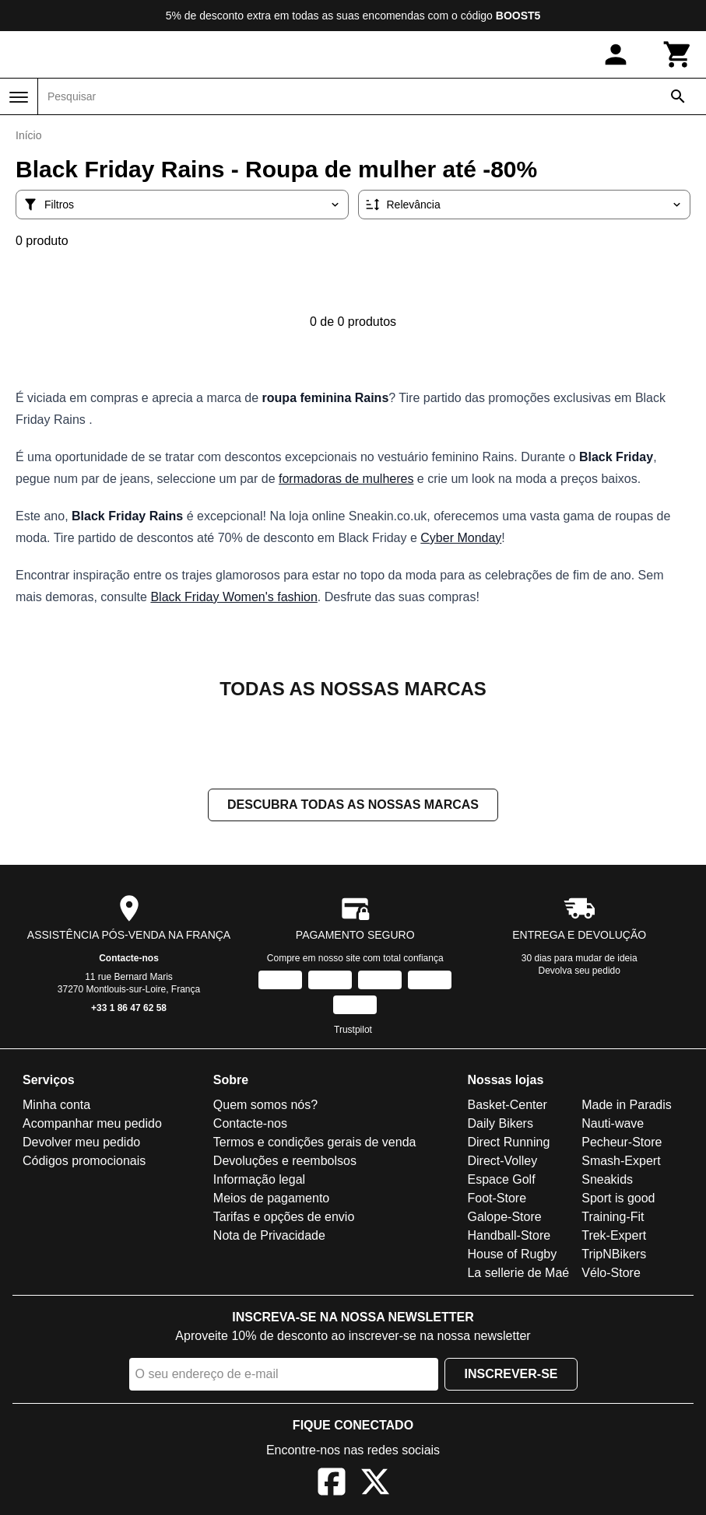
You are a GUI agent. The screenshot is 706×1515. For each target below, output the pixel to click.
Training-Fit (612, 1218)
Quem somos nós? (265, 1106)
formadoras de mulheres (346, 478)
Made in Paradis (626, 1106)
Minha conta (56, 1106)
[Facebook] (331, 1486)
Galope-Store (504, 1218)
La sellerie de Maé (518, 1274)
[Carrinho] (678, 54)
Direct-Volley (502, 1162)
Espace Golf (501, 1181)
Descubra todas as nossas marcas (353, 806)
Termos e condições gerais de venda (314, 1143)
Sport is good (618, 1199)
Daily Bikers (499, 1125)
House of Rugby (512, 1255)
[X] (375, 1486)
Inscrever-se (510, 1375)
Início (28, 135)
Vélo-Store (611, 1274)
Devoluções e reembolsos (285, 1162)
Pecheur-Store (621, 1143)
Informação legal (259, 1181)
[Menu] (18, 97)
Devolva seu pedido (579, 972)
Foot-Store (496, 1199)
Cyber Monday (460, 537)
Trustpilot (353, 1031)
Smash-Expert (620, 1162)
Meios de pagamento (271, 1199)
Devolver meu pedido (81, 1143)
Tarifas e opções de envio (283, 1218)
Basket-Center (506, 1106)
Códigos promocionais (84, 1162)
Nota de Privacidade (269, 1237)
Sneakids (607, 1181)
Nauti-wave (612, 1125)
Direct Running (508, 1143)
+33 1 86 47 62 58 (129, 1009)
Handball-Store (508, 1237)
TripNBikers (613, 1255)
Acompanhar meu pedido (92, 1125)
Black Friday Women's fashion (233, 597)
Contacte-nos (129, 959)
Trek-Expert (613, 1237)
